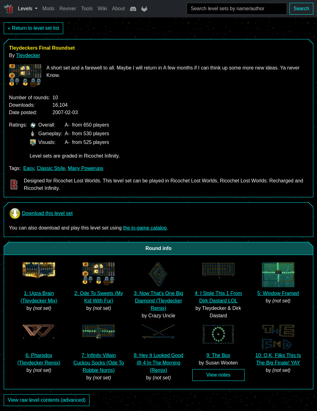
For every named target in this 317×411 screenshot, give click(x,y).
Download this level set (41, 213)
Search (301, 8)
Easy (28, 168)
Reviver (67, 8)
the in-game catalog (145, 227)
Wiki (102, 8)
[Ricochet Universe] (8, 8)
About (118, 8)
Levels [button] (26, 8)
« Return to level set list (33, 28)
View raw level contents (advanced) (46, 400)
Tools (87, 8)
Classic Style (51, 168)
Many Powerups (85, 168)
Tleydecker (28, 55)
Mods (48, 8)
